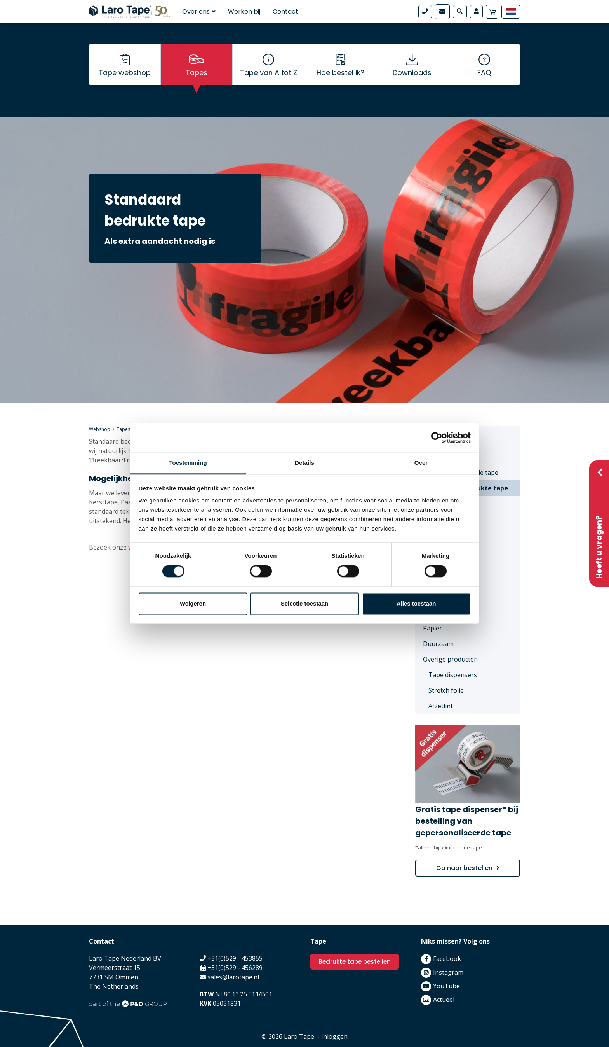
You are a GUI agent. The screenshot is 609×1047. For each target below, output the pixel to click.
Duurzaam (438, 643)
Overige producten (450, 659)
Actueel (443, 999)
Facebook (447, 958)
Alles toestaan (416, 603)
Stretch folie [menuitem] (446, 690)
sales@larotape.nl (233, 977)
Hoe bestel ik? (340, 78)
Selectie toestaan (305, 603)
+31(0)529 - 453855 (235, 958)
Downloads (412, 78)
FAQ (484, 78)
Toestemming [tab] (188, 462)
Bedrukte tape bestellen (356, 961)
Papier (432, 628)
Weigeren (193, 603)
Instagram (448, 972)
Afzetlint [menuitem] (440, 706)
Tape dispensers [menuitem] (452, 675)
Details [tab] (304, 462)
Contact (285, 11)
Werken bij (244, 11)
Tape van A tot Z (268, 78)
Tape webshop (125, 78)
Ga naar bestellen (464, 867)
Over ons (199, 11)
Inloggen (334, 1036)
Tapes (196, 78)
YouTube (446, 986)
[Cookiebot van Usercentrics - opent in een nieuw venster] (437, 437)
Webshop (99, 429)
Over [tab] (421, 462)
